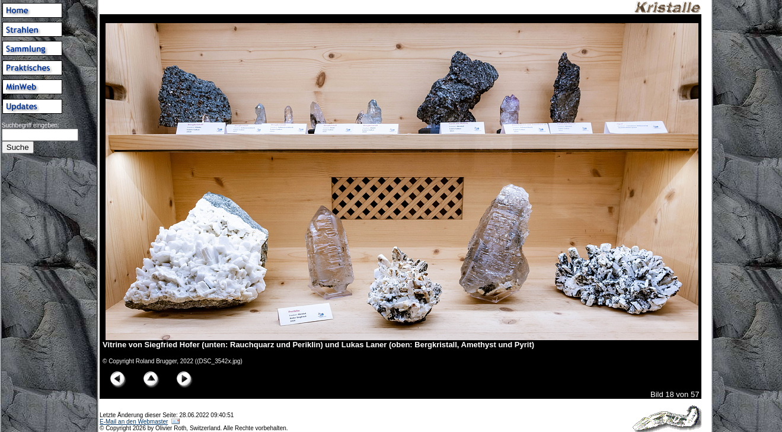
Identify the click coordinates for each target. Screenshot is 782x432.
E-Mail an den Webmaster (134, 421)
